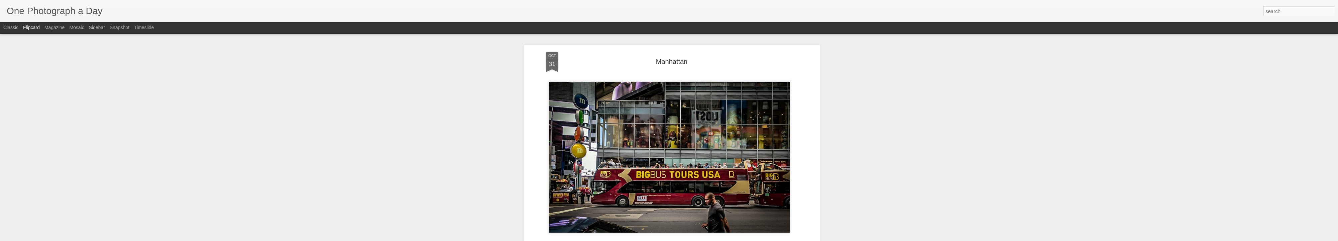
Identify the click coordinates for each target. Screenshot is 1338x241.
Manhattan (686, 129)
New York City (714, 129)
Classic (10, 27)
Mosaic (76, 27)
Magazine (54, 27)
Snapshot (119, 27)
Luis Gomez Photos (566, 111)
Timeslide (144, 27)
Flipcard (31, 27)
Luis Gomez (702, 121)
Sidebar (97, 27)
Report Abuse (709, 237)
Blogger (690, 237)
